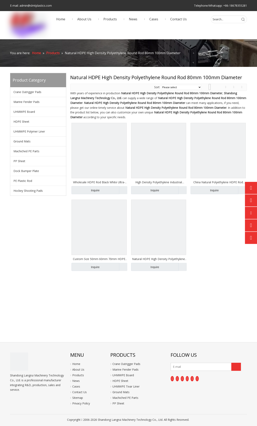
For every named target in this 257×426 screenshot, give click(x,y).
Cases (76, 386)
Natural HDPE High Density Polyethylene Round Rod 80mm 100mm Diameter (158, 259)
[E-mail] (186, 367)
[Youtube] (187, 378)
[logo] (19, 361)
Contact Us (79, 392)
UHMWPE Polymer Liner (29, 131)
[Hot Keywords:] (243, 19)
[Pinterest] (197, 378)
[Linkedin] (177, 378)
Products (78, 375)
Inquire (85, 190)
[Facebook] (172, 378)
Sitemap (77, 398)
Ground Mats (22, 141)
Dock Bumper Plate (26, 171)
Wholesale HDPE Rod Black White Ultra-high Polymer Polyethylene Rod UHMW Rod (99, 182)
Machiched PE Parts (26, 151)
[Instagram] (192, 378)
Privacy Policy (81, 403)
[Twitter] (182, 378)
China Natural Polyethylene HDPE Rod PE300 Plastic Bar (218, 182)
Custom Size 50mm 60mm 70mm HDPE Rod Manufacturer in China (99, 259)
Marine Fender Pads (26, 102)
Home (76, 364)
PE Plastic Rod (22, 181)
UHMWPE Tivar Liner (126, 386)
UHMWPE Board (24, 112)
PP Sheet (19, 161)
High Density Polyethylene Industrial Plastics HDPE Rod (158, 182)
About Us (78, 369)
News (76, 381)
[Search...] (225, 19)
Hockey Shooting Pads (28, 191)
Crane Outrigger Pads (27, 92)
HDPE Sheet (21, 121)
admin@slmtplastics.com (35, 5)
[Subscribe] (236, 367)
